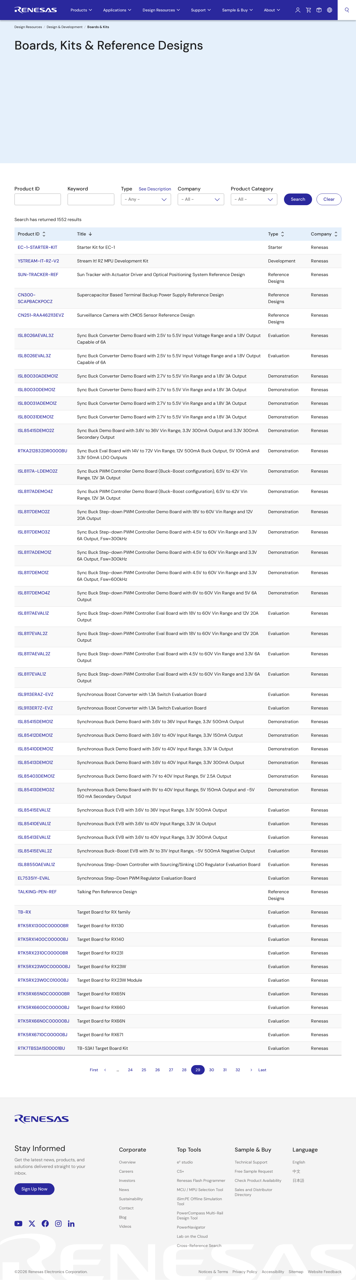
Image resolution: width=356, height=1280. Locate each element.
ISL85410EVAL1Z (34, 824)
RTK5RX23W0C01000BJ (43, 980)
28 (184, 1069)
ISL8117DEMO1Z (33, 572)
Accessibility (273, 1271)
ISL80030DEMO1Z (36, 390)
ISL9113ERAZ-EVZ (35, 694)
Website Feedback (325, 1271)
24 (130, 1069)
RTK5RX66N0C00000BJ (43, 1021)
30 (211, 1069)
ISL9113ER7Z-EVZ (35, 708)
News (124, 1189)
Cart (308, 10)
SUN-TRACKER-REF (38, 274)
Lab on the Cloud (192, 1236)
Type (273, 234)
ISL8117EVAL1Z (32, 674)
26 (157, 1069)
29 (198, 1069)
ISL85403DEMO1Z (36, 776)
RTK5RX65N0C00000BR (44, 994)
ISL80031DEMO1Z (36, 417)
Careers (126, 1171)
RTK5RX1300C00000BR (43, 926)
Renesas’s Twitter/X (32, 1223)
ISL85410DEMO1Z (35, 749)
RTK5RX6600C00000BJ (43, 1007)
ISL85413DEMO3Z (36, 790)
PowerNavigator (191, 1227)
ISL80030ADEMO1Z (38, 376)
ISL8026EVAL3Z (34, 356)
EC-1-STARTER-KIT (37, 247)
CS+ (180, 1171)
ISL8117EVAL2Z (33, 633)
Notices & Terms (213, 1271)
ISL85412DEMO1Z (35, 735)
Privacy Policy (245, 1271)
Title (81, 234)
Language (329, 10)
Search (347, 10)
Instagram (58, 1223)
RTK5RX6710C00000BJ (42, 1035)
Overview (127, 1162)
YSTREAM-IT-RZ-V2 (38, 261)
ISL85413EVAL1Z (34, 837)
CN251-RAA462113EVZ (41, 315)
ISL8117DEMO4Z (34, 593)
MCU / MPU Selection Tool (200, 1189)
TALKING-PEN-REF (37, 892)
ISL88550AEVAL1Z (36, 864)
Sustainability (131, 1198)
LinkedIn (71, 1223)
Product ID (28, 234)
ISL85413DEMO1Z (35, 762)
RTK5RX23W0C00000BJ (44, 966)
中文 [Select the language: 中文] (296, 1171)
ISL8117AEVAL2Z (34, 654)
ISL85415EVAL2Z (35, 851)
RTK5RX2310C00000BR (43, 953)
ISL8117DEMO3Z (34, 532)
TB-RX (24, 912)
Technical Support (251, 1162)
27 (171, 1069)
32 (238, 1069)
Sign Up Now (34, 1189)
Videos (125, 1226)
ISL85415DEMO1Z (35, 722)
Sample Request (319, 10)
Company (321, 234)
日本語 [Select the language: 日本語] (298, 1180)
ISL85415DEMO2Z (36, 430)
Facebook (45, 1223)
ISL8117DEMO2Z (34, 512)
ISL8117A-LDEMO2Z (38, 471)
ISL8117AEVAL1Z (33, 613)
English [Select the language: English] (299, 1162)
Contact (126, 1207)
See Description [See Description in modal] (155, 189)
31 (225, 1069)
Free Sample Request (254, 1171)
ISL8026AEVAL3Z (36, 335)
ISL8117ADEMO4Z (35, 491)
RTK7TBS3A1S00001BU (41, 1048)
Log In (297, 10)
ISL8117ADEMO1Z (34, 552)
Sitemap (296, 1271)
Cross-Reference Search (199, 1245)
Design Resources (28, 27)
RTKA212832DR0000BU (42, 451)
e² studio (185, 1162)
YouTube (18, 1223)
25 (144, 1069)
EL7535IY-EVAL (34, 878)
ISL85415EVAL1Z (34, 810)
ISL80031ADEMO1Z (37, 403)
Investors (127, 1180)
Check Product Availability (258, 1180)
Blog (123, 1217)
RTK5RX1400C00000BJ (43, 939)
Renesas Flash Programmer (201, 1180)
